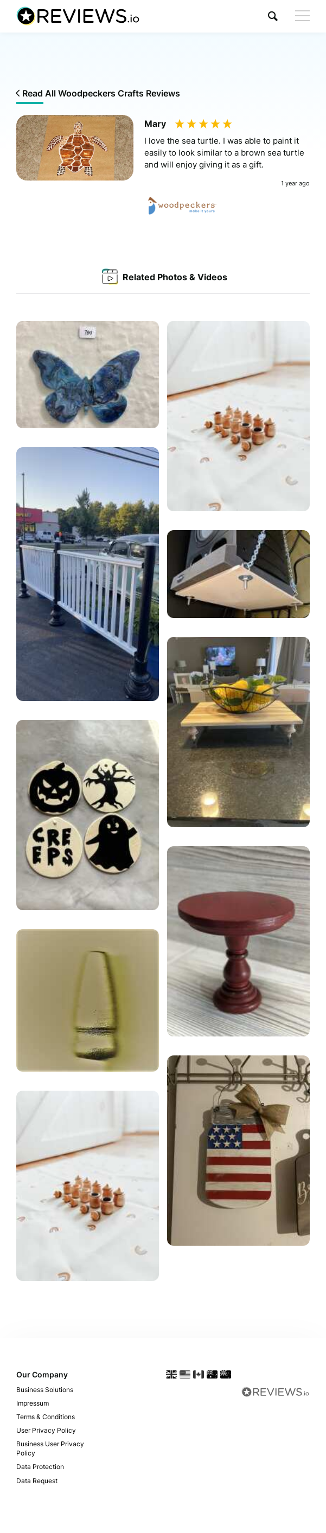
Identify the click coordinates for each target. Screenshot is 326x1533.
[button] (272, 16)
